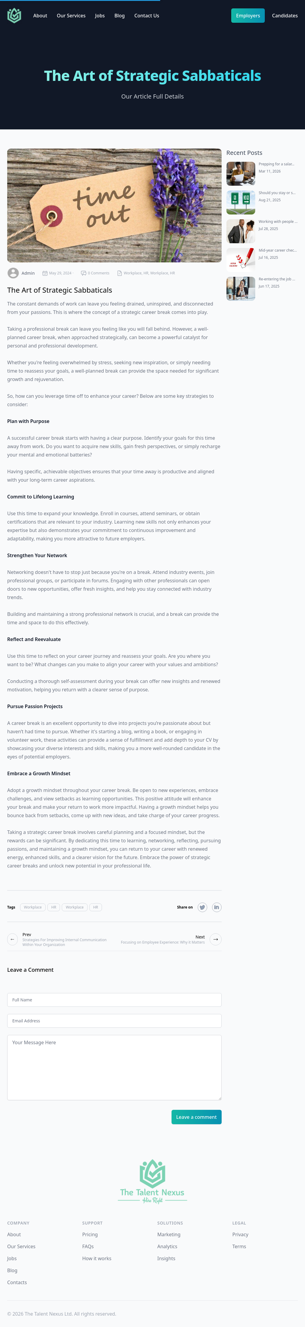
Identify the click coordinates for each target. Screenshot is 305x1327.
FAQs (88, 1246)
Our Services (71, 15)
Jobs (100, 15)
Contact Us (146, 15)
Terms (239, 1246)
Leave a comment (196, 1117)
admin (28, 273)
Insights (166, 1258)
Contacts (17, 1282)
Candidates (285, 15)
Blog (119, 15)
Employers (248, 15)
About (40, 15)
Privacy (240, 1234)
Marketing (169, 1234)
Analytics (167, 1246)
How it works (96, 1258)
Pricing (90, 1234)
